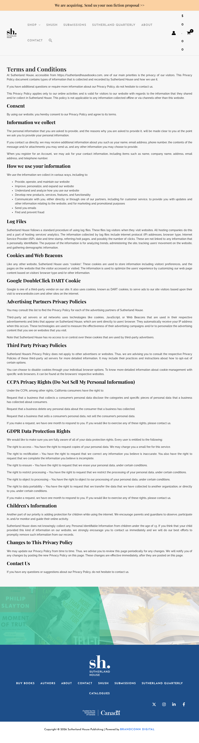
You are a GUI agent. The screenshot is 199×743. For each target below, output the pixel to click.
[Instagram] (164, 704)
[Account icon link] (174, 33)
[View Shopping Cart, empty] (186, 33)
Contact (35, 40)
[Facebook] (183, 704)
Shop (33, 25)
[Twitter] (154, 704)
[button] (50, 40)
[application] (38, 25)
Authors (47, 683)
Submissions (74, 25)
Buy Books (25, 683)
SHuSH (52, 25)
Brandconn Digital (137, 729)
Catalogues (99, 693)
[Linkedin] (173, 704)
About (147, 25)
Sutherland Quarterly (113, 25)
